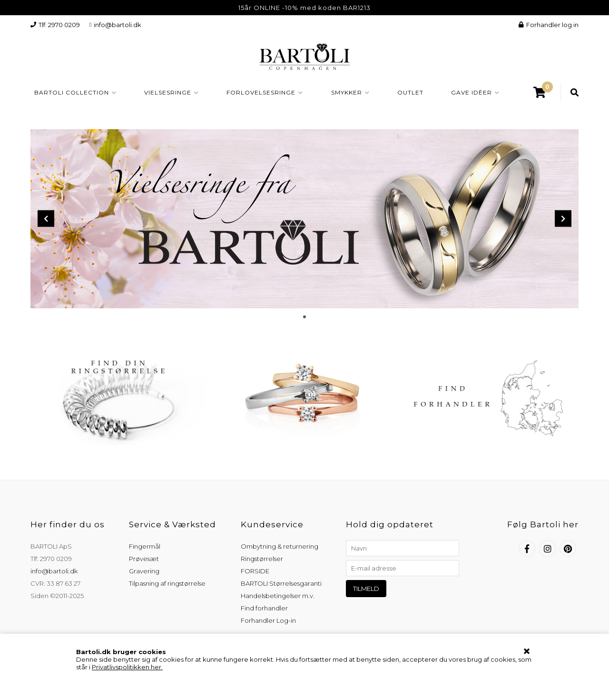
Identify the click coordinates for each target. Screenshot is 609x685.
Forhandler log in (549, 25)
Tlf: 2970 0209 (55, 25)
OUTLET (410, 92)
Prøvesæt (144, 558)
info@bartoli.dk (115, 25)
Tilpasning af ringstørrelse (167, 583)
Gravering (144, 571)
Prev (46, 218)
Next (563, 218)
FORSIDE (255, 571)
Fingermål (144, 546)
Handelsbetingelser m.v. (277, 595)
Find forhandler (264, 608)
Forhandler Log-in (268, 620)
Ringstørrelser (262, 558)
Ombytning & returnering (279, 546)
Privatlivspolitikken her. (127, 667)
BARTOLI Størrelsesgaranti (281, 583)
